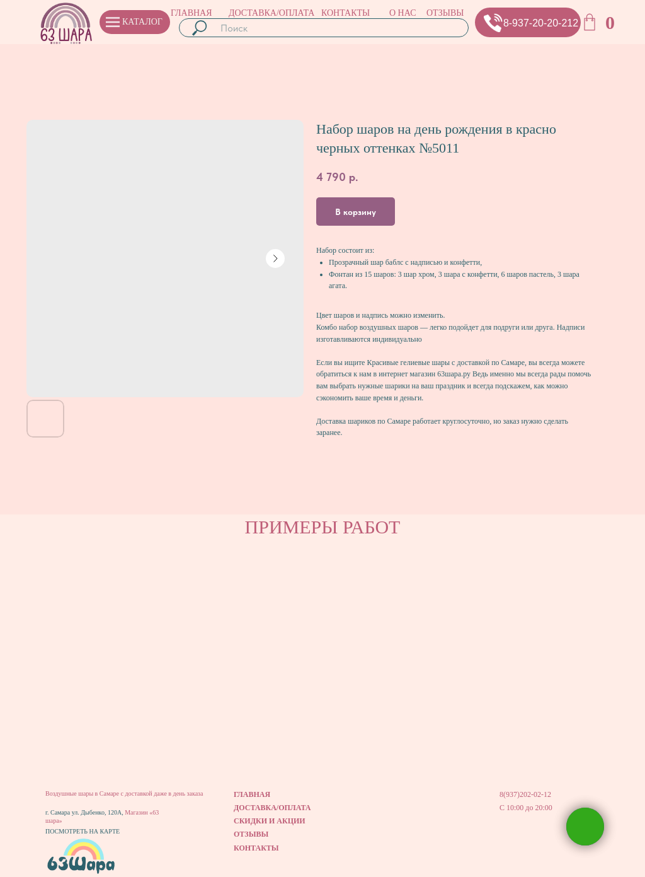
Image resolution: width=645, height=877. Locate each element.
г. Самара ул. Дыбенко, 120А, (85, 812)
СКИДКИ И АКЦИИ (269, 820)
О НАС (402, 13)
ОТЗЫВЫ (445, 13)
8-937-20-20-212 (540, 23)
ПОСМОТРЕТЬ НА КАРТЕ (82, 831)
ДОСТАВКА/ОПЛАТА (271, 13)
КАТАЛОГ (142, 21)
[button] (493, 22)
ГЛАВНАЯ (191, 13)
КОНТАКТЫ (345, 13)
